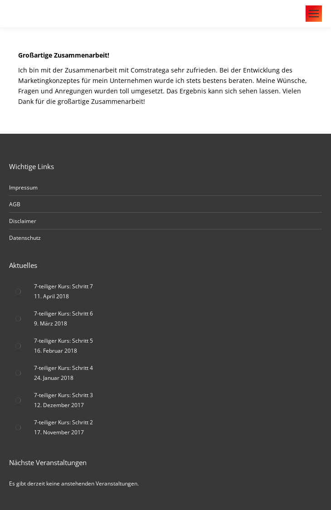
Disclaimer (22, 221)
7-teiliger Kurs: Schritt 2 (63, 422)
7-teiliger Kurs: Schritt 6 (63, 313)
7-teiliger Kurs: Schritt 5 (63, 341)
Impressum (23, 187)
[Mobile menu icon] (314, 13)
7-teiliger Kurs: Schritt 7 (63, 286)
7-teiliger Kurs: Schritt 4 (63, 368)
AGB (14, 204)
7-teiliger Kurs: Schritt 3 (63, 395)
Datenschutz (25, 238)
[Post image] (18, 291)
